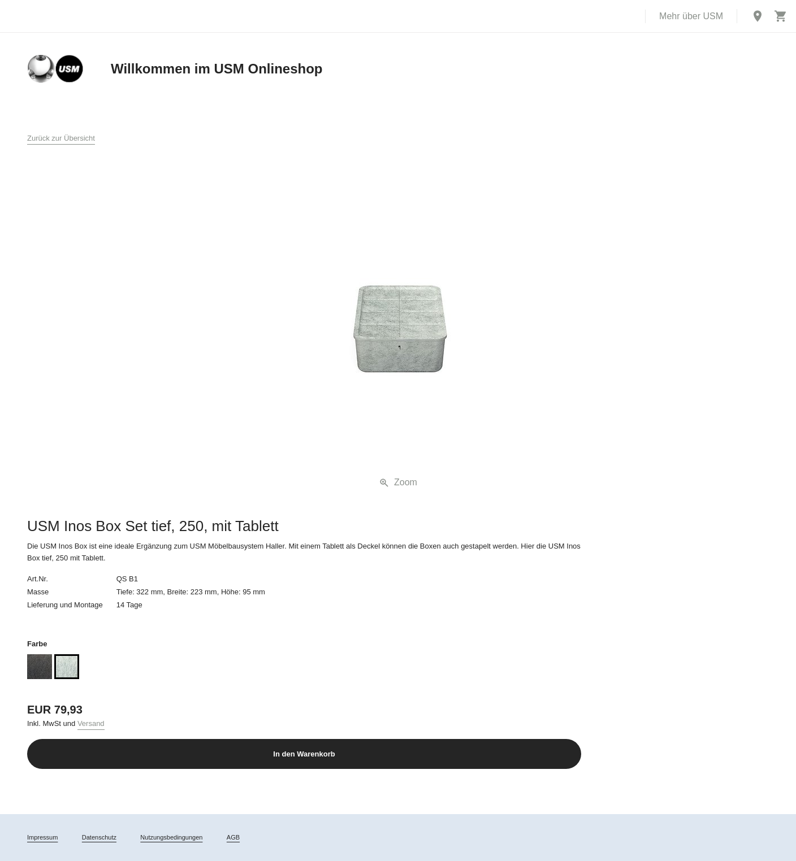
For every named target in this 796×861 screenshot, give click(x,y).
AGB (233, 837)
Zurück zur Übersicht (61, 138)
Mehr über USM (691, 16)
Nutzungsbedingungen (171, 837)
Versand (91, 723)
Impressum (42, 837)
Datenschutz (99, 837)
